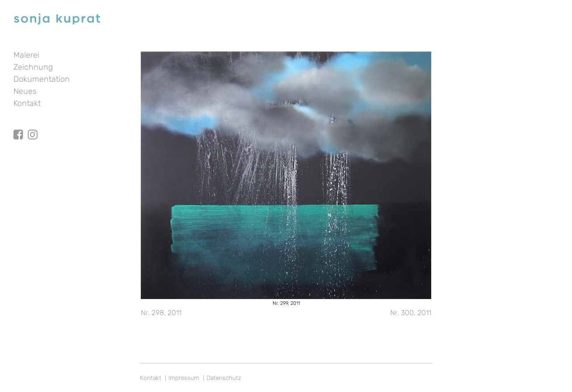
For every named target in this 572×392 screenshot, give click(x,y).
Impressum (183, 377)
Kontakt (27, 103)
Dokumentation (41, 79)
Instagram (33, 126)
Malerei (26, 55)
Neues (25, 91)
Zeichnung (33, 67)
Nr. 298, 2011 (161, 312)
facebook (18, 126)
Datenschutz (223, 377)
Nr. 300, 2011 (410, 312)
